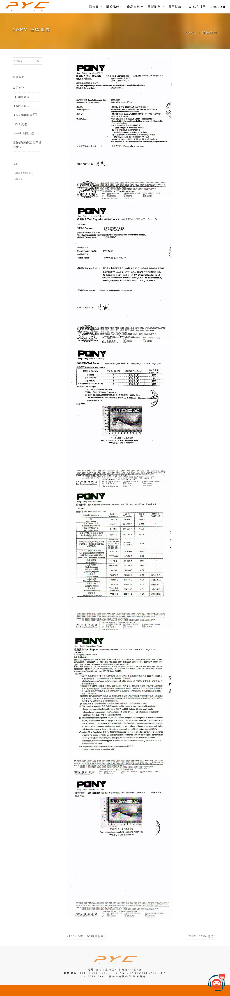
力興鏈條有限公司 (22, 173)
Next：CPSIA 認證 (201, 936)
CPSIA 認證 (20, 124)
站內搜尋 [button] (197, 6)
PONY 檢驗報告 (25, 115)
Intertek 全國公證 (23, 133)
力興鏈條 (18, 179)
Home (191, 32)
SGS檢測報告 (21, 105)
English (218, 6)
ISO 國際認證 (21, 97)
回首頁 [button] (95, 6)
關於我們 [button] (114, 6)
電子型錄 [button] (176, 6)
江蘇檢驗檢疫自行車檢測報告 (27, 145)
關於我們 (209, 32)
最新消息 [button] (156, 6)
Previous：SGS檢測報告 (85, 936)
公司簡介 (18, 87)
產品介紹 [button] (135, 6)
